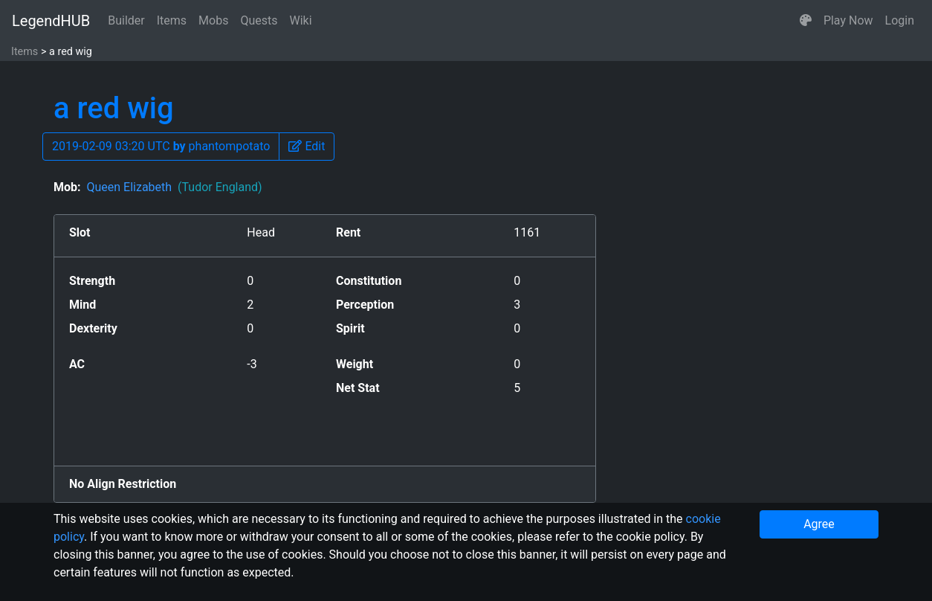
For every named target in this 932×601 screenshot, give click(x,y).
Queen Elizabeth (174, 187)
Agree (819, 524)
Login (899, 20)
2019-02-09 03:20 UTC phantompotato (161, 146)
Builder (126, 20)
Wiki (301, 20)
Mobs (213, 20)
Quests (258, 20)
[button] (806, 21)
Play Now (848, 20)
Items (172, 20)
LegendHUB (51, 21)
